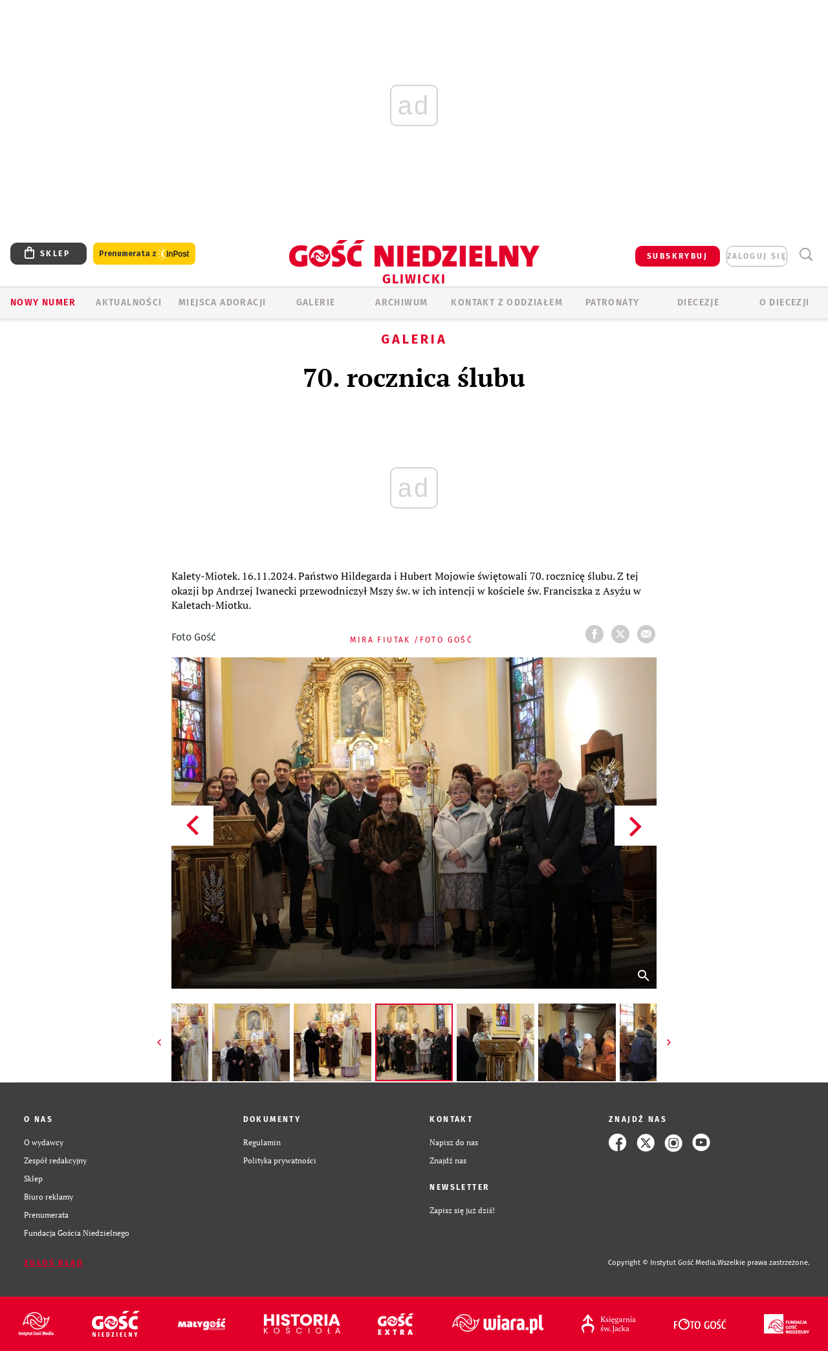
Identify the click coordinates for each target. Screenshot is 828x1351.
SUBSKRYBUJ (677, 256)
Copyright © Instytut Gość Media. (662, 1262)
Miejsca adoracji (222, 302)
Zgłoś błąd (53, 1263)
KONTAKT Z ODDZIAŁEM (507, 302)
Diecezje (698, 302)
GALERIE (316, 302)
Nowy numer (43, 302)
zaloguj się (757, 256)
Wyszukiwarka (806, 255)
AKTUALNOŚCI (129, 302)
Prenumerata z (144, 254)
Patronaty (612, 302)
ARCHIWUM (401, 302)
